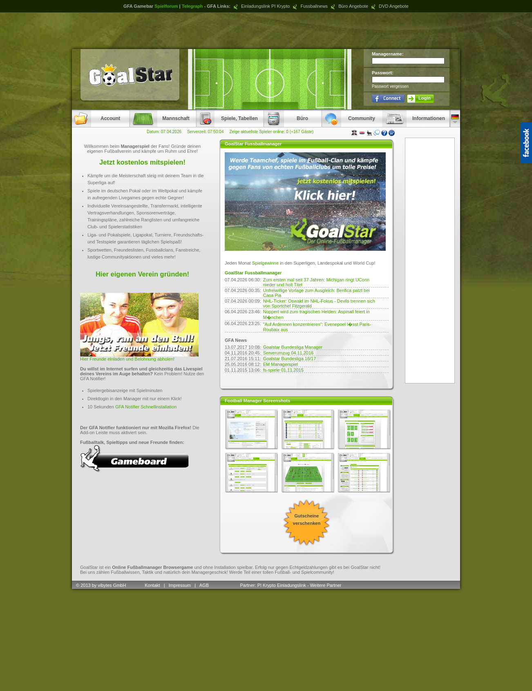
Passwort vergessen (390, 86)
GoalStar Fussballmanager (253, 272)
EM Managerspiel (280, 364)
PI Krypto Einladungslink (281, 585)
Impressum (180, 585)
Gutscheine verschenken (306, 519)
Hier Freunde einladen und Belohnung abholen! (127, 359)
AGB (204, 585)
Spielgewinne (265, 263)
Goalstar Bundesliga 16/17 (289, 358)
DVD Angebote (389, 6)
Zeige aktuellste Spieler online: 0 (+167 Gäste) (271, 131)
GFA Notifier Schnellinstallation (146, 406)
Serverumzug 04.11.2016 (288, 352)
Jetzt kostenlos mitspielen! (142, 162)
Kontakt (152, 585)
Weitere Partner (326, 585)
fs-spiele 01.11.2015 (283, 370)
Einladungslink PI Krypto (261, 6)
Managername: (388, 53)
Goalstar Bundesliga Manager (293, 347)
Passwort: (382, 72)
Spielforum (166, 6)
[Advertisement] (266, 30)
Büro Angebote (348, 6)
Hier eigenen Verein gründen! (142, 274)
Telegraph (192, 6)
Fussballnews (309, 6)
